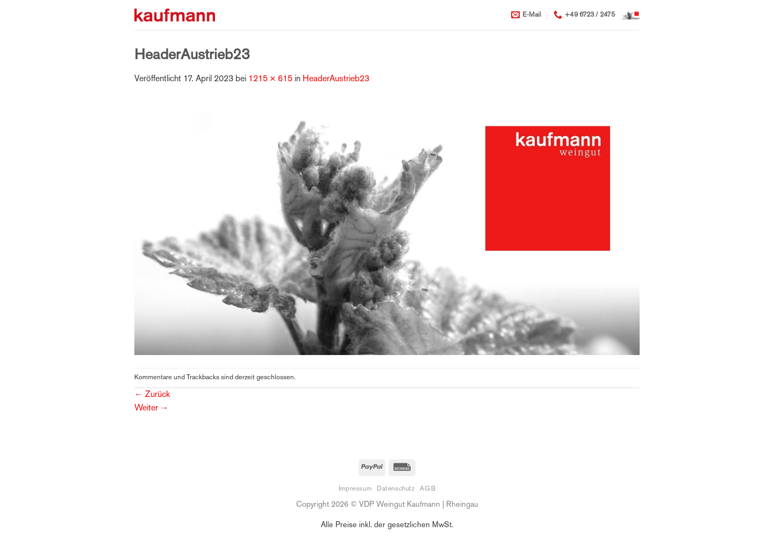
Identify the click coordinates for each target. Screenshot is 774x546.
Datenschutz (396, 489)
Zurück (152, 395)
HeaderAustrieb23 (336, 79)
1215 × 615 (270, 79)
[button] (631, 15)
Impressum (355, 489)
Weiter (151, 409)
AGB (427, 489)
